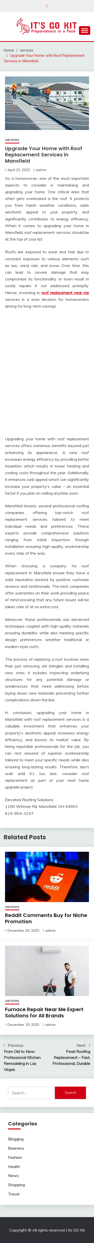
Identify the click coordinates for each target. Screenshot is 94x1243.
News (13, 1175)
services (12, 139)
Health (14, 1166)
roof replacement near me (65, 292)
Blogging (16, 1138)
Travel (13, 1193)
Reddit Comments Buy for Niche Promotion (46, 918)
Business (16, 1148)
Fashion (15, 1157)
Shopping (16, 1184)
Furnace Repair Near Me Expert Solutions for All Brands (44, 1012)
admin (41, 170)
